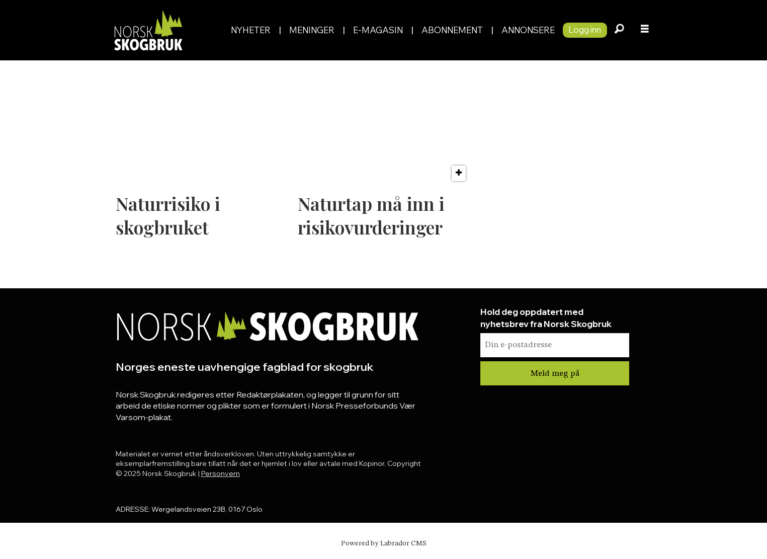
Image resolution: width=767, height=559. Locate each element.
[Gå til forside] (166, 30)
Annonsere (528, 30)
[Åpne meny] (645, 30)
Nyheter (251, 30)
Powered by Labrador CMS (384, 543)
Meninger (311, 30)
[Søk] (619, 30)
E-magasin (378, 30)
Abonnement (452, 30)
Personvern (220, 473)
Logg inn (584, 29)
